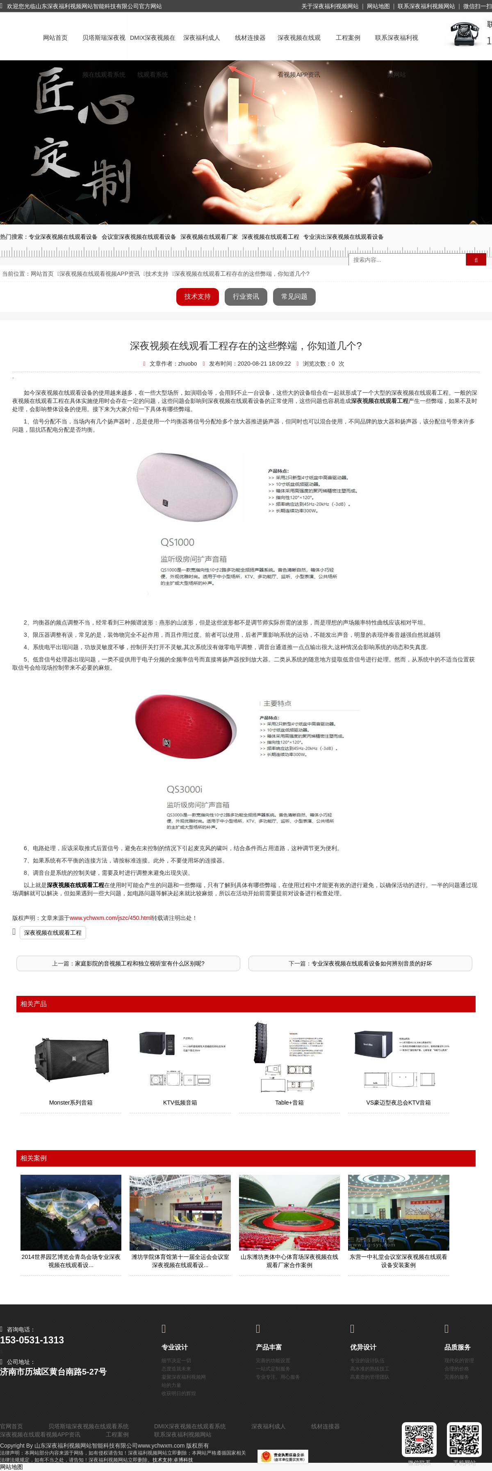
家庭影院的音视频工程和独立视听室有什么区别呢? (140, 963)
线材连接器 (250, 37)
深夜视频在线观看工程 (53, 932)
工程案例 (348, 37)
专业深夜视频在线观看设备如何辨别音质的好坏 (372, 963)
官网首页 (11, 1426)
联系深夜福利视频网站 (426, 6)
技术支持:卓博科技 (173, 1460)
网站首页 (55, 37)
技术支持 (157, 273)
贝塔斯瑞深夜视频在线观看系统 (103, 45)
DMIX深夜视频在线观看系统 (152, 45)
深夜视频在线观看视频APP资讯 (299, 45)
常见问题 (294, 296)
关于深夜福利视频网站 (330, 6)
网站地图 (378, 6)
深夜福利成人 (201, 37)
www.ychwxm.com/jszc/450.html (111, 918)
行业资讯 (246, 296)
